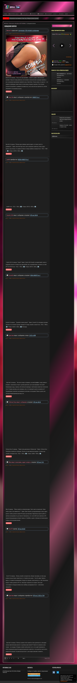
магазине (67, 34)
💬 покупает (22, 462)
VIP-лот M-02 (37, 402)
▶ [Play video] (43, 39)
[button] (70, 45)
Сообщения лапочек (22, 33)
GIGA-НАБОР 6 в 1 (35, 275)
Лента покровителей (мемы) (14, 33)
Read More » (9, 91)
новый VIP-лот (68, 64)
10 (18, 658)
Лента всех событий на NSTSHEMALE (17, 23)
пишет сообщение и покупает (18, 215)
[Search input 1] (61, 26)
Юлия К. (7, 33)
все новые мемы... (69, 56)
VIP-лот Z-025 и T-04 (38, 595)
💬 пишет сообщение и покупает (18, 275)
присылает (12, 30)
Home (6, 23)
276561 (63, 62)
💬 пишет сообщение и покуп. (18, 335)
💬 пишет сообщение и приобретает (20, 97)
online (54, 136)
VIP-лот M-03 (21, 529)
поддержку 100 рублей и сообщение (28, 30)
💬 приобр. (12, 529)
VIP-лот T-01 (40, 462)
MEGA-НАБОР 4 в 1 (23, 159)
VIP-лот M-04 (34, 215)
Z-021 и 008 (32, 335)
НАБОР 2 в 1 (36, 97)
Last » (24, 658)
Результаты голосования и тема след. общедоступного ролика (24, 18)
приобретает (12, 159)
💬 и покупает (20, 402)
